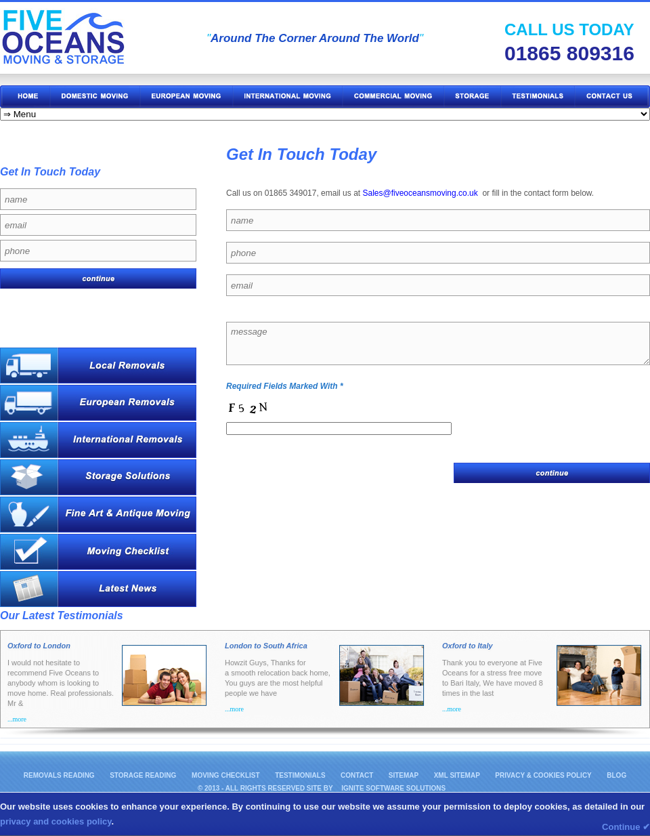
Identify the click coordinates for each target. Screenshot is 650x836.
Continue (626, 827)
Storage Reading (144, 775)
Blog (616, 775)
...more (16, 719)
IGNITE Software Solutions (393, 788)
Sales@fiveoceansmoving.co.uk (419, 193)
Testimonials (300, 775)
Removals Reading (59, 775)
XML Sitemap (457, 775)
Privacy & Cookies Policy (543, 775)
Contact (357, 775)
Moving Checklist (226, 775)
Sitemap (403, 775)
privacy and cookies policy (56, 821)
